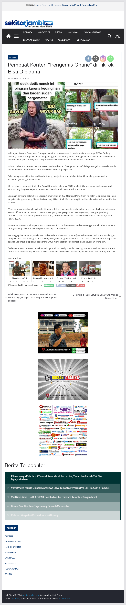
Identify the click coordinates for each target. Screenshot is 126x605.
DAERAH (59, 32)
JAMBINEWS (44, 32)
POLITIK (49, 40)
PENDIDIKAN (64, 40)
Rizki (27, 78)
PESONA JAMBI (82, 40)
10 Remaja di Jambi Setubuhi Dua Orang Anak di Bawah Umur (96, 296)
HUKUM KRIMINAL (92, 32)
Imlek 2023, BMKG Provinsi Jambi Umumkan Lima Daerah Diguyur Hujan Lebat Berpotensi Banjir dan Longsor (31, 297)
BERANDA (27, 32)
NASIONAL (73, 32)
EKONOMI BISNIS (31, 40)
